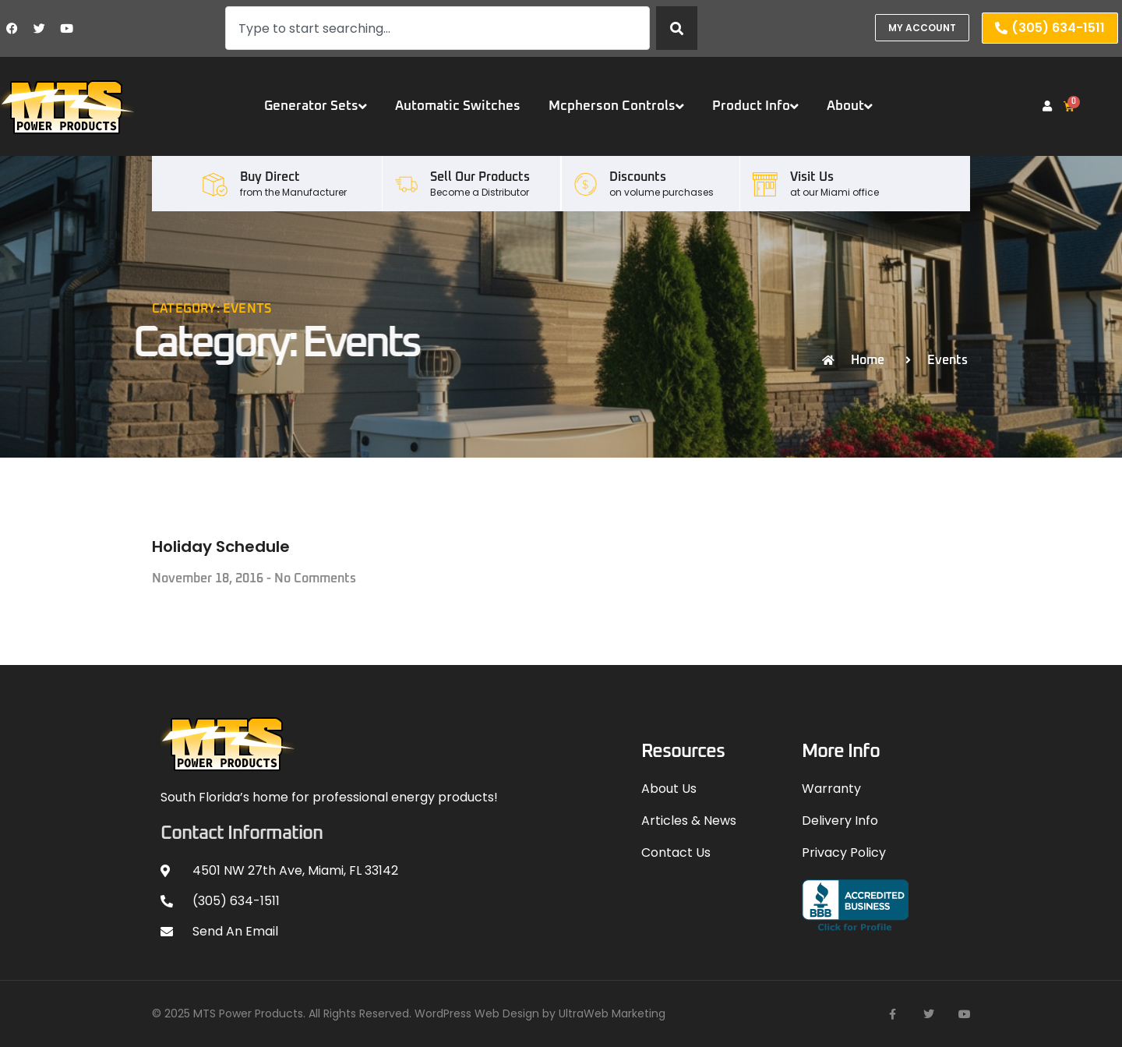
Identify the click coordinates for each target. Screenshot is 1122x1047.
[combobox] (437, 28)
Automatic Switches (457, 106)
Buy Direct (270, 177)
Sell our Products (480, 177)
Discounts (637, 177)
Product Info (755, 106)
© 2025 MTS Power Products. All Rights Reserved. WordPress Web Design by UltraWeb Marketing (408, 1013)
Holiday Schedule (221, 546)
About (850, 106)
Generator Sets (315, 106)
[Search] (676, 28)
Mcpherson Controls (616, 106)
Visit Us (812, 177)
